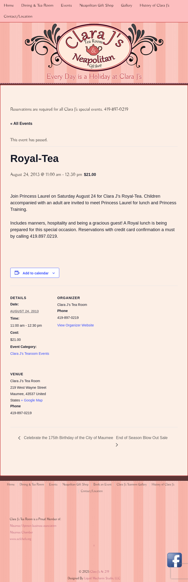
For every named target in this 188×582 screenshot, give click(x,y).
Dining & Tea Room (37, 5)
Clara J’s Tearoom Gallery (132, 485)
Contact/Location (18, 16)
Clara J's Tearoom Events (29, 354)
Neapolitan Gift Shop (96, 5)
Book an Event (103, 485)
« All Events (21, 123)
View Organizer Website (75, 325)
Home (9, 5)
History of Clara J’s (154, 5)
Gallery (126, 5)
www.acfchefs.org (20, 539)
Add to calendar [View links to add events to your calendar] (36, 273)
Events (66, 5)
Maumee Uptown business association (33, 526)
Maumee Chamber (21, 532)
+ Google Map (32, 400)
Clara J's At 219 (99, 572)
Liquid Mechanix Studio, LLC (102, 578)
